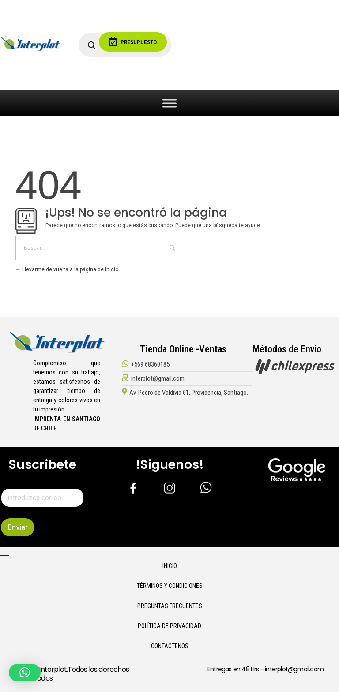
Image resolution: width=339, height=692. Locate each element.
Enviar (18, 527)
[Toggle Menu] (169, 103)
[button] (25, 672)
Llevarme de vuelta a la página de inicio (66, 269)
